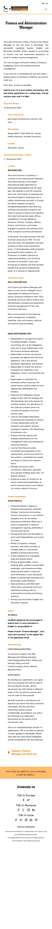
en (43, 3)
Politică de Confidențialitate (26, 827)
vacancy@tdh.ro (24, 626)
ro (47, 3)
